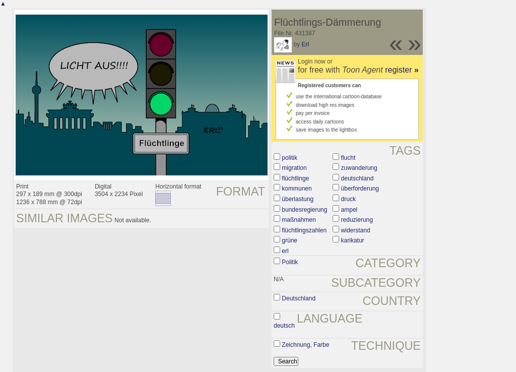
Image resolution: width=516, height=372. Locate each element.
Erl (305, 44)
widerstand (355, 230)
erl (285, 251)
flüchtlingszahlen (304, 230)
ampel (349, 209)
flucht (348, 157)
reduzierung (357, 219)
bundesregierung (304, 209)
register (402, 70)
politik (289, 157)
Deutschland (298, 298)
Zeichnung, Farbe (305, 344)
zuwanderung (359, 167)
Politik (290, 262)
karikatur (352, 240)
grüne (289, 240)
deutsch (284, 325)
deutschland (357, 178)
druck (348, 199)
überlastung (297, 199)
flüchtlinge (295, 178)
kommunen (296, 188)
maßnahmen (298, 219)
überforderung (360, 188)
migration (294, 167)
